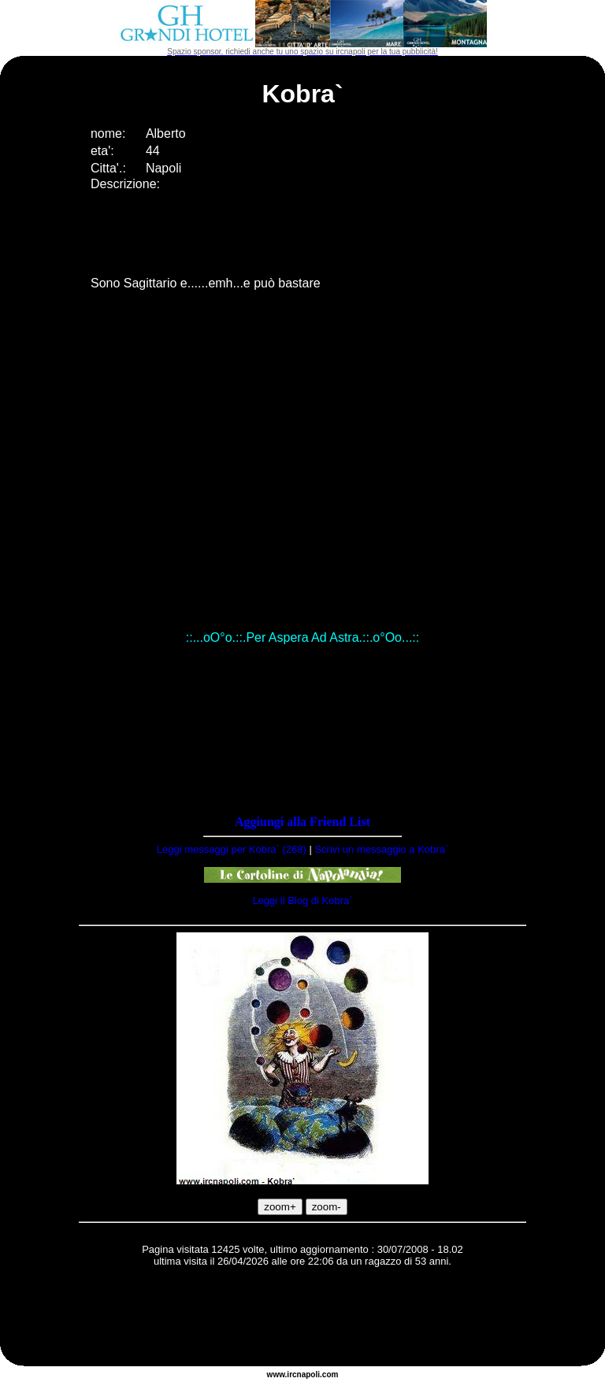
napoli (308, 1374)
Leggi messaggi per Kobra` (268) (231, 849)
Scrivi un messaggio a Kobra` (381, 849)
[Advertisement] (302, 1319)
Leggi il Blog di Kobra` (302, 900)
